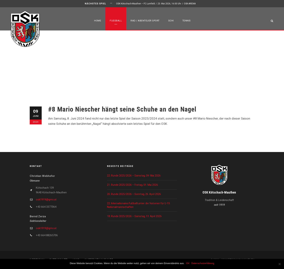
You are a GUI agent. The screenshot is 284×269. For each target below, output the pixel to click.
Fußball (116, 20)
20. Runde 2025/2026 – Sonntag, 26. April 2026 (134, 194)
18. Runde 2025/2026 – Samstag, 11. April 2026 (134, 216)
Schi (171, 20)
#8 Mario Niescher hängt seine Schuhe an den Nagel (122, 109)
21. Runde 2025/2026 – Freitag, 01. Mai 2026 (132, 184)
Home (97, 20)
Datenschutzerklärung (202, 263)
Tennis (186, 20)
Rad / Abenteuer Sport (145, 20)
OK (188, 263)
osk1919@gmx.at (46, 199)
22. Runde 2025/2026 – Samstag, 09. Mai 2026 (133, 175)
